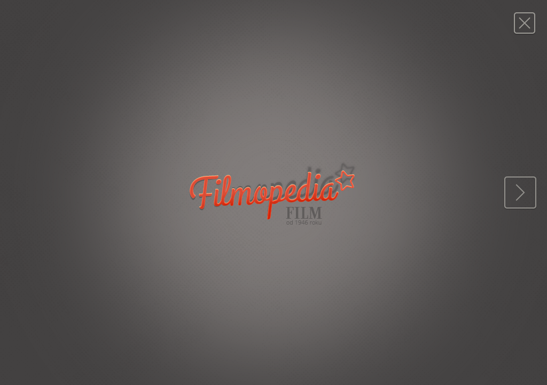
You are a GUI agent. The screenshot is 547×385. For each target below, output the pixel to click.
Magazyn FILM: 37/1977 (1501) (524, 22)
